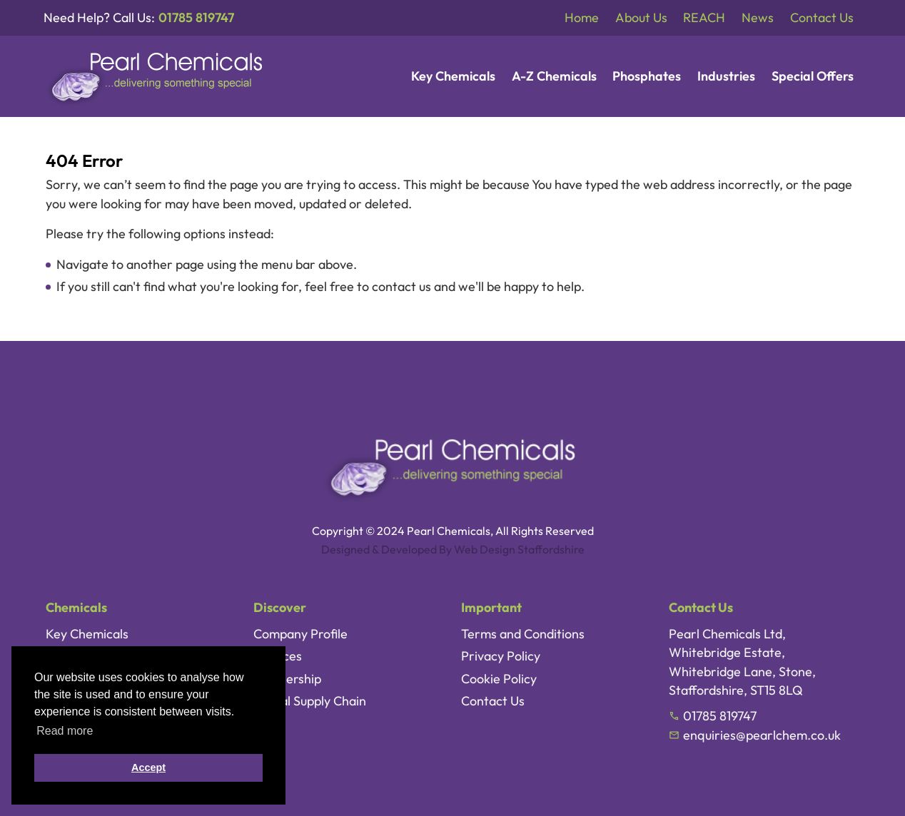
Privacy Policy (500, 656)
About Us (641, 17)
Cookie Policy (499, 678)
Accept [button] (148, 767)
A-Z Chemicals (554, 76)
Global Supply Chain (309, 701)
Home (582, 17)
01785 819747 (196, 17)
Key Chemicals (453, 76)
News (758, 17)
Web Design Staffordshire (519, 549)
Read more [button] (64, 731)
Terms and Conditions (523, 634)
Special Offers (813, 76)
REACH (704, 17)
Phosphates (646, 76)
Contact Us (822, 17)
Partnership (287, 678)
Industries (726, 76)
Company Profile (300, 634)
